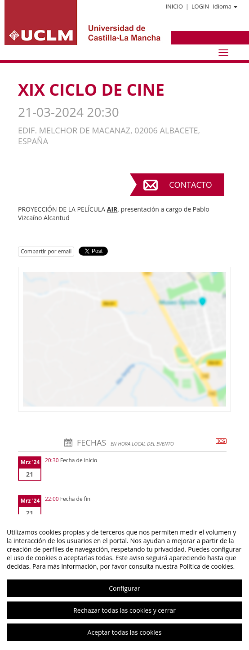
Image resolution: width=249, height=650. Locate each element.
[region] (124, 582)
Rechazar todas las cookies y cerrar (124, 610)
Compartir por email (46, 251)
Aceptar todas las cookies (125, 632)
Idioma (225, 6)
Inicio (173, 6)
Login (200, 6)
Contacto (190, 184)
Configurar (124, 588)
